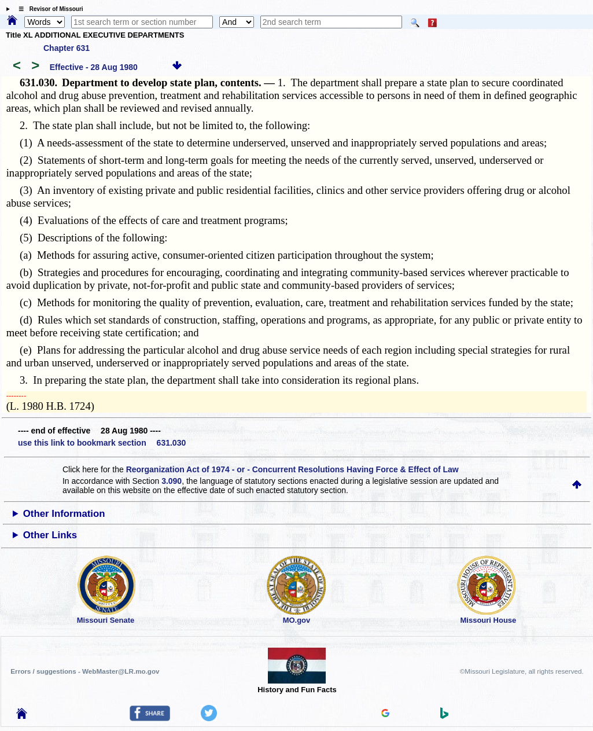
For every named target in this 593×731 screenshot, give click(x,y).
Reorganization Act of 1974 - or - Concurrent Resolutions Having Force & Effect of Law (292, 469)
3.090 (171, 481)
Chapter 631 (66, 48)
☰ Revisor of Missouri (48, 9)
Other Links (50, 535)
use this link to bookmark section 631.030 (102, 442)
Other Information (64, 513)
